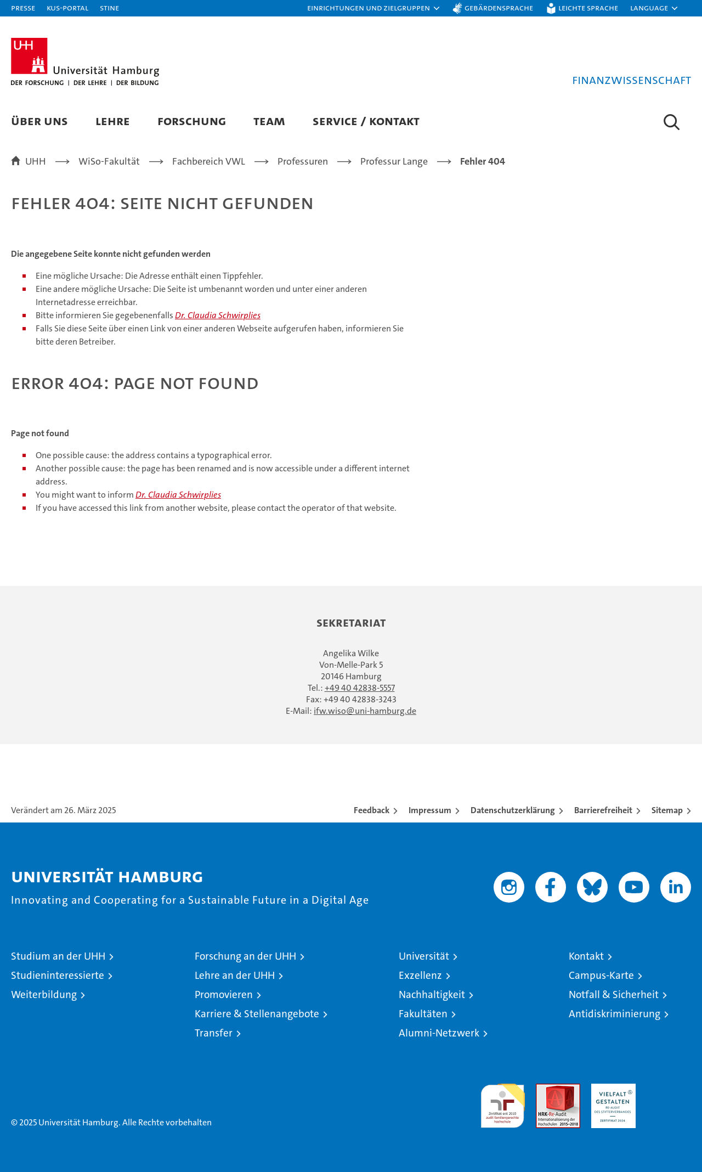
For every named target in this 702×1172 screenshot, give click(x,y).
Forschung (191, 120)
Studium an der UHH (58, 956)
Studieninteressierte (57, 975)
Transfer (214, 1033)
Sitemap (667, 810)
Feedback (371, 810)
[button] (374, 8)
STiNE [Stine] (109, 7)
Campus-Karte (601, 975)
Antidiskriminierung (614, 1014)
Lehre (112, 120)
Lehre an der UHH (235, 975)
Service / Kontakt (366, 120)
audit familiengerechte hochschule (502, 1101)
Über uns (39, 120)
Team (269, 120)
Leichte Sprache (588, 7)
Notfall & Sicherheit (614, 994)
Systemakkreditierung (669, 1089)
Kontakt (586, 956)
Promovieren (224, 994)
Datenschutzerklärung (513, 810)
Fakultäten (423, 1014)
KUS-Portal (67, 7)
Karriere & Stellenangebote (257, 1014)
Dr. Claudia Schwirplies (218, 315)
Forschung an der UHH (245, 956)
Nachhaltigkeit (432, 994)
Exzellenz (420, 975)
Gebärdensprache (499, 7)
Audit (546, 1089)
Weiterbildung (44, 994)
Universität (424, 956)
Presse (23, 7)
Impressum (430, 810)
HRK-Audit (610, 1089)
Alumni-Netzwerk (439, 1033)
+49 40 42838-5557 (360, 688)
